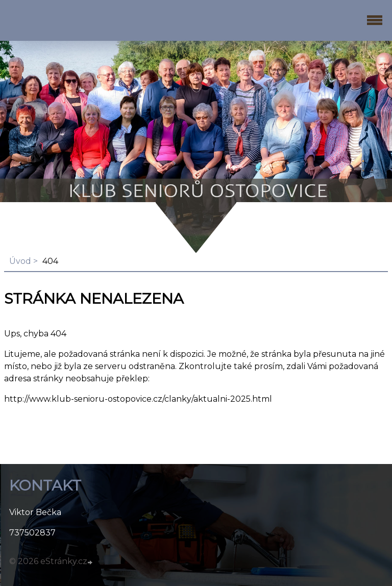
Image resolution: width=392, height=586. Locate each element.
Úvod (20, 261)
